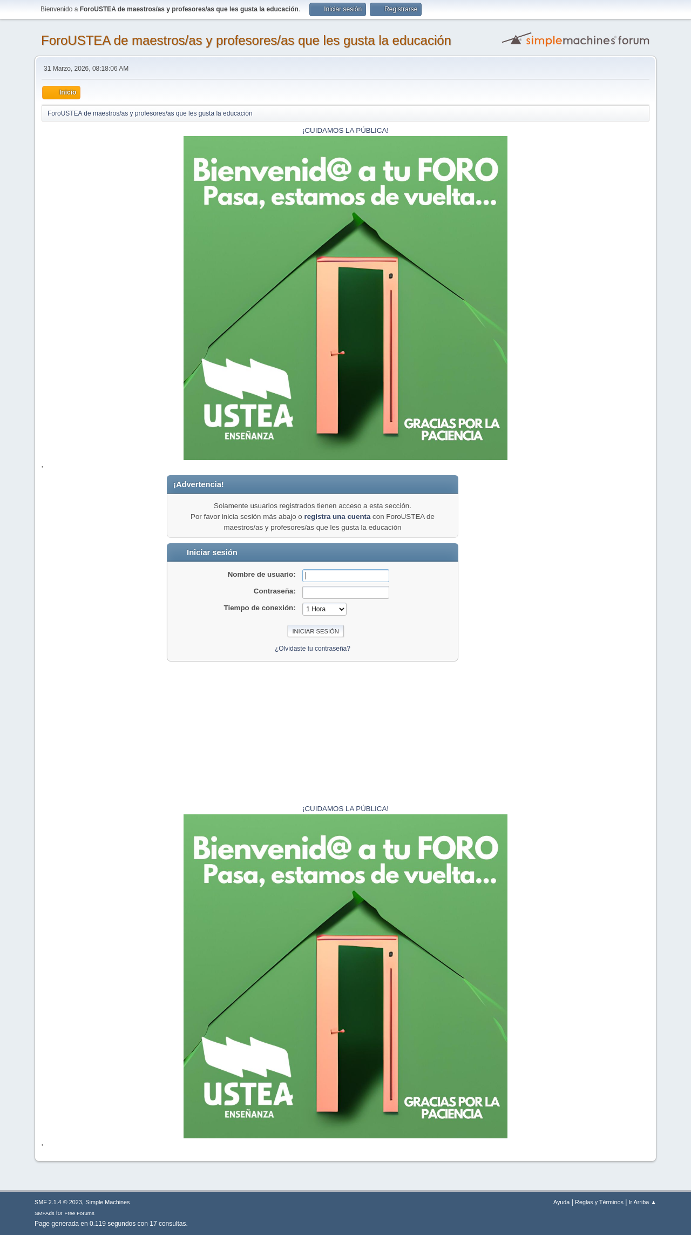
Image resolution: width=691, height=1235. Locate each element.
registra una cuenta (337, 516)
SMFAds (45, 1213)
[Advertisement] (616, 637)
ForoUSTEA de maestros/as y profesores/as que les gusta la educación (246, 40)
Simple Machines (107, 1202)
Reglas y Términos (599, 1202)
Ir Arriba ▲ (642, 1202)
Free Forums (79, 1213)
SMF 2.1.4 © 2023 (58, 1202)
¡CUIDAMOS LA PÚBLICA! (345, 130)
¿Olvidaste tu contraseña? (312, 648)
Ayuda (561, 1202)
